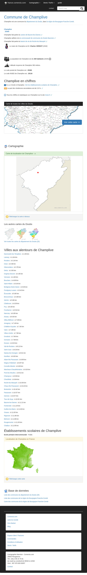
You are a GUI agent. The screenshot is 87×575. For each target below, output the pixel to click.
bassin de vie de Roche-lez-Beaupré (34, 41)
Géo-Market (11, 523)
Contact (10, 566)
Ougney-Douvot (9, 274)
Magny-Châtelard (10, 363)
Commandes (11, 539)
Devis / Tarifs (11, 545)
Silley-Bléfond (9, 320)
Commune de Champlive (25, 17)
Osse (6, 264)
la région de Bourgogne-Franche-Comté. (60, 21)
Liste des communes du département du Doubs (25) (21, 495)
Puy (5, 307)
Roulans (7, 260)
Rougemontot (9, 422)
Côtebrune (8, 303)
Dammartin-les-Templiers (12, 254)
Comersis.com (12, 516)
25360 (6, 31)
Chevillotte (8, 379)
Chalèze (7, 425)
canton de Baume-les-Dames (31, 35)
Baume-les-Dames (10, 402)
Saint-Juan (8, 350)
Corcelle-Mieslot (9, 366)
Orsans (6, 412)
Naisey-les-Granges (11, 353)
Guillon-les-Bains (10, 409)
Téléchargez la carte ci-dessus (18, 216)
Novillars (7, 356)
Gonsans (7, 340)
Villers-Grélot (8, 333)
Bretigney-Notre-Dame (12, 287)
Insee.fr (48, 95)
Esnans (7, 343)
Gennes (7, 396)
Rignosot (7, 416)
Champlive (8, 29)
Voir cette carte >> (72, 122)
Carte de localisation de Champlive (19, 153)
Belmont (7, 419)
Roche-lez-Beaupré (11, 383)
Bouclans (7, 280)
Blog (9, 526)
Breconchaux (8, 297)
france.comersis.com (15, 3)
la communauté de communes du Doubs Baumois (38, 38)
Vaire (6, 330)
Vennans (7, 277)
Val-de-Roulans (9, 346)
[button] (35, 3)
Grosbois (7, 336)
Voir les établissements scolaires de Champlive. (42, 85)
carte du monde (12, 520)
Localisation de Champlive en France (20, 439)
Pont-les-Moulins (10, 373)
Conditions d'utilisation (15, 542)
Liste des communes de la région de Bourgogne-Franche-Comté (26, 498)
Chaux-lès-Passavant (11, 386)
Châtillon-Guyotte (10, 326)
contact (51, 8)
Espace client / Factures (15, 535)
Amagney (7, 323)
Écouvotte (7, 293)
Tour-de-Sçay (9, 399)
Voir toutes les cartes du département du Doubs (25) (22, 241)
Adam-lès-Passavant (11, 359)
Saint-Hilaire (8, 284)
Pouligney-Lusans (10, 290)
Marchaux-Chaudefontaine (13, 369)
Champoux (8, 376)
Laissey (7, 257)
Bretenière (8, 389)
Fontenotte (8, 406)
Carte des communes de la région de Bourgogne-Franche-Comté (26, 501)
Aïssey (6, 317)
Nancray (7, 313)
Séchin (6, 300)
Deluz (6, 270)
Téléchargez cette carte (15, 479)
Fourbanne (8, 310)
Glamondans (8, 267)
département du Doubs (34, 21)
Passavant (8, 392)
